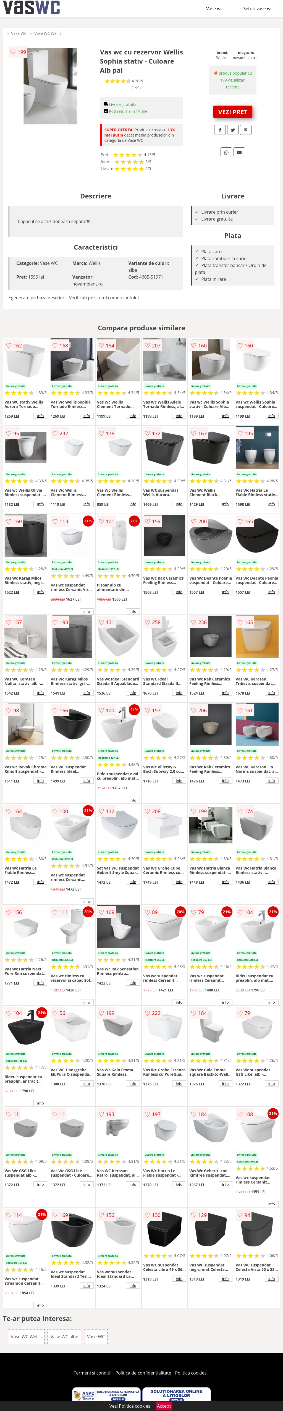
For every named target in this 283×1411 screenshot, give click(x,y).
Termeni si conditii (93, 1373)
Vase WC (19, 33)
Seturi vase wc (257, 9)
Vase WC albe (64, 1337)
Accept (164, 1406)
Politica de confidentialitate (143, 1373)
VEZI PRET (233, 112)
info (40, 415)
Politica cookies (191, 1373)
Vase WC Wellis (47, 33)
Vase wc (214, 9)
